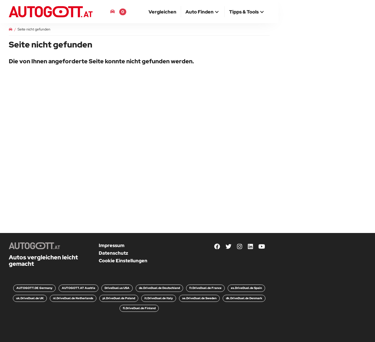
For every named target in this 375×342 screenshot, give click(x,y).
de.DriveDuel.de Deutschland (159, 288)
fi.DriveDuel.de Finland (139, 308)
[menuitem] (162, 11)
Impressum (112, 245)
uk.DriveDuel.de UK (30, 298)
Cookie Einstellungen (123, 261)
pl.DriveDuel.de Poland (119, 298)
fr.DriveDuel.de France (205, 288)
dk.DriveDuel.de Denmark (244, 298)
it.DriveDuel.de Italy (158, 298)
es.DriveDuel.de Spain (246, 288)
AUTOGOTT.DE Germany (34, 288)
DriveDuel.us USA (117, 288)
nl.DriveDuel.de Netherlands (73, 298)
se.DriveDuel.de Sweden (199, 298)
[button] (202, 12)
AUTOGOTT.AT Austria (78, 288)
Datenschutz (113, 253)
